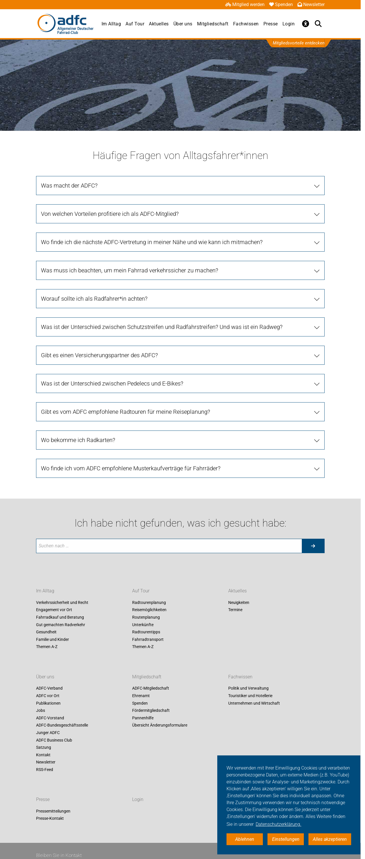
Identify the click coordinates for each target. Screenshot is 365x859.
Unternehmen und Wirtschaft (254, 703)
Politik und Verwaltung (248, 688)
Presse (270, 24)
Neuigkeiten (238, 602)
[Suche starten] (313, 546)
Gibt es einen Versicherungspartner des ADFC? (99, 355)
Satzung (43, 747)
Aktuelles (159, 24)
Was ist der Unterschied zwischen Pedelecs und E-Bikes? (112, 383)
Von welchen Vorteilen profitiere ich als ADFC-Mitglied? (110, 213)
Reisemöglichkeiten (149, 610)
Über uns (182, 24)
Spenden (281, 4)
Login (288, 24)
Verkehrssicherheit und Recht (62, 602)
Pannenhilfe (143, 718)
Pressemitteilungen (53, 811)
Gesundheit (46, 632)
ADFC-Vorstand (50, 718)
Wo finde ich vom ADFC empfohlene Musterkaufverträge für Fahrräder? (130, 468)
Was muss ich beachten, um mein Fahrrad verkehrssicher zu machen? (129, 270)
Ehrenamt (141, 695)
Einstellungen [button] (286, 839)
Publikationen (48, 703)
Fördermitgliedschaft (151, 710)
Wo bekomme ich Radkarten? (78, 440)
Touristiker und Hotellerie (250, 695)
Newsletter (311, 4)
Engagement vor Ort (54, 610)
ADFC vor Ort (47, 695)
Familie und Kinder (52, 639)
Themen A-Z (46, 647)
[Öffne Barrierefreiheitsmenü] (305, 23)
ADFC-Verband (49, 688)
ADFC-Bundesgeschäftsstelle (62, 725)
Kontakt (43, 755)
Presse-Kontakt (50, 818)
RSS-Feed (44, 769)
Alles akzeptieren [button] (330, 839)
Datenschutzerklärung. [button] (278, 824)
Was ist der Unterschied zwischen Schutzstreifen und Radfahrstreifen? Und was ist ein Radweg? (161, 326)
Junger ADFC (48, 732)
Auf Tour (135, 24)
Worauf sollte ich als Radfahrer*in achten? (94, 298)
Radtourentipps (146, 632)
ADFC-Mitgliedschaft (150, 688)
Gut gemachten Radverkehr (60, 624)
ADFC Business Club (54, 740)
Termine (235, 610)
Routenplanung (146, 617)
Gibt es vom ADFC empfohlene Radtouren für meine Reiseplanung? (125, 411)
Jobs (40, 710)
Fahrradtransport (148, 639)
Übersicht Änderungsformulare (159, 725)
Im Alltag (111, 24)
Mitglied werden (245, 4)
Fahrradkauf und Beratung (60, 617)
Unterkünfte (143, 624)
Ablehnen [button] (244, 839)
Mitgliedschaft (213, 24)
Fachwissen (246, 24)
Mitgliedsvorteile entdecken (299, 43)
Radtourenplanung (149, 602)
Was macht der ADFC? (69, 185)
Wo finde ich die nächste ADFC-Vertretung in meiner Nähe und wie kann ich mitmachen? (152, 242)
